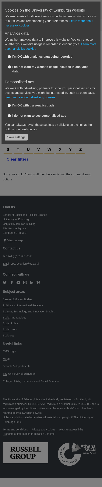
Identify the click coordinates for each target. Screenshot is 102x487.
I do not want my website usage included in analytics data (50, 69)
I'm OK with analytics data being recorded (42, 56)
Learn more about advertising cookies (30, 97)
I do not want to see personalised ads (39, 115)
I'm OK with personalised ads (33, 105)
